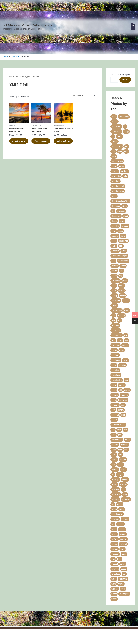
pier (112, 406)
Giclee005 (115, 256)
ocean (114, 366)
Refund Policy (93, 613)
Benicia (114, 117)
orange (127, 366)
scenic (123, 445)
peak (123, 391)
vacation (115, 545)
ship (123, 465)
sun (112, 500)
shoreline (115, 475)
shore (124, 470)
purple (127, 415)
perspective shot (118, 401)
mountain (115, 346)
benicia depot (117, 122)
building (114, 147)
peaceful (115, 391)
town (122, 525)
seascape (115, 455)
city (112, 187)
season (114, 460)
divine (113, 222)
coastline (115, 202)
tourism (114, 525)
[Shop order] (83, 71)
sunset (114, 510)
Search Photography (120, 50)
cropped (114, 212)
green (113, 261)
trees (119, 535)
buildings (124, 147)
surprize (123, 515)
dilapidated (123, 217)
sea (112, 450)
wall (124, 550)
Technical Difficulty (91, 621)
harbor (121, 261)
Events (93, 14)
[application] (76, 14)
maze (121, 326)
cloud (125, 192)
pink (125, 406)
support (123, 510)
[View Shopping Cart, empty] (132, 15)
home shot (115, 276)
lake (113, 296)
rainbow (114, 420)
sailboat (123, 435)
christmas (115, 182)
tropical (114, 540)
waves (120, 560)
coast (122, 197)
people (114, 396)
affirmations (124, 92)
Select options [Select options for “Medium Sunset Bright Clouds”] (15, 118)
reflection (124, 420)
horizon (126, 276)
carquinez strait (117, 162)
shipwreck (115, 470)
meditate (115, 331)
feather (114, 246)
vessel (123, 545)
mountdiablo (116, 356)
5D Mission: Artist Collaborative (27, 13)
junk (113, 291)
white (123, 565)
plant (113, 410)
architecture (116, 102)
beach (119, 112)
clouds (114, 197)
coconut (125, 202)
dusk (113, 237)
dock (121, 222)
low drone (115, 321)
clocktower (116, 192)
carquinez (115, 157)
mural (113, 361)
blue (120, 127)
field (121, 246)
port (120, 410)
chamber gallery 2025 (120, 177)
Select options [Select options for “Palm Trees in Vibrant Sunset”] (60, 118)
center (114, 172)
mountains (115, 351)
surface (114, 515)
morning (122, 341)
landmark (115, 301)
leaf (125, 311)
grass (124, 256)
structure (115, 495)
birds (113, 127)
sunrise (122, 505)
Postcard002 (116, 415)
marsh (114, 326)
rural (120, 430)
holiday (123, 271)
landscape (115, 306)
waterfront (123, 555)
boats (113, 132)
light (113, 316)
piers (119, 406)
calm (125, 152)
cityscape (121, 187)
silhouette (126, 475)
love (126, 316)
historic (121, 266)
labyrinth (121, 291)
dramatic (115, 227)
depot (113, 217)
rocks (113, 430)
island (126, 286)
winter (114, 570)
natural (122, 361)
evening (114, 241)
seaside (125, 455)
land (119, 296)
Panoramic (122, 376)
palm (113, 376)
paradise (115, 381)
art (125, 102)
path (113, 386)
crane (120, 207)
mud (126, 356)
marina (125, 321)
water (113, 555)
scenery (114, 445)
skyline (120, 480)
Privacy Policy (93, 606)
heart (113, 266)
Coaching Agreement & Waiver (85, 617)
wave (113, 560)
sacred (114, 435)
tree (113, 535)
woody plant (124, 570)
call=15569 (116, 152)
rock (126, 425)
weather (114, 565)
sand (113, 440)
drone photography (119, 232)
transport (115, 530)
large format (116, 311)
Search (125, 55)
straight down (117, 490)
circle (124, 182)
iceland (114, 281)
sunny (113, 505)
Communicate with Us (89, 624)
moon (113, 341)
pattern (121, 386)
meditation (115, 336)
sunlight (120, 500)
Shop (83, 14)
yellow (114, 575)
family (123, 241)
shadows (115, 465)
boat (126, 127)
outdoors (124, 371)
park (123, 381)
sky (112, 480)
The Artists (70, 14)
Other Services (106, 14)
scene (120, 440)
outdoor (114, 371)
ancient (114, 97)
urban (122, 540)
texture (114, 520)
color (113, 207)
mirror (125, 336)
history (114, 271)
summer (124, 495)
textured (123, 520)
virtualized (115, 550)
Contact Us (121, 14)
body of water (117, 137)
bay (112, 112)
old (120, 366)
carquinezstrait (117, 167)
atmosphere (116, 107)
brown (121, 142)
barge (126, 107)
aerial (113, 92)
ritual (113, 425)
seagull (120, 450)
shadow (123, 460)
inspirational (116, 286)
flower (114, 251)
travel (124, 530)
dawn (123, 212)
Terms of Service (92, 610)
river (120, 425)
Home (12, 52)
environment (123, 237)
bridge (114, 142)
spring (114, 485)
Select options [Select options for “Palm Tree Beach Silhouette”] (38, 118)
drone (123, 227)
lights (120, 316)
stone (121, 485)
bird (126, 122)
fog (120, 251)
